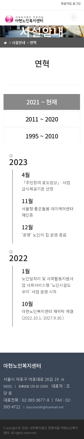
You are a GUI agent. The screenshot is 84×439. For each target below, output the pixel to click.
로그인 (77, 3)
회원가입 (66, 3)
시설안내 (18, 42)
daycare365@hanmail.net (45, 407)
